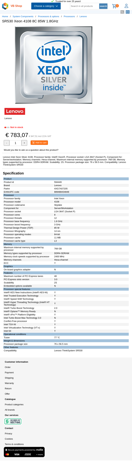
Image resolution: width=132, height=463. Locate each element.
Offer (7, 394)
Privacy (8, 433)
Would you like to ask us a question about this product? (31, 150)
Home (5, 16)
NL (122, 12)
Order (7, 367)
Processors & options (48, 16)
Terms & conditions (14, 444)
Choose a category (46, 6)
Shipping (9, 378)
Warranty (9, 383)
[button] (102, 29)
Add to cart (39, 142)
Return (8, 388)
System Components (23, 16)
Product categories (14, 404)
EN (127, 12)
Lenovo (83, 16)
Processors (69, 16)
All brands (10, 410)
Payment (9, 372)
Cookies (9, 439)
